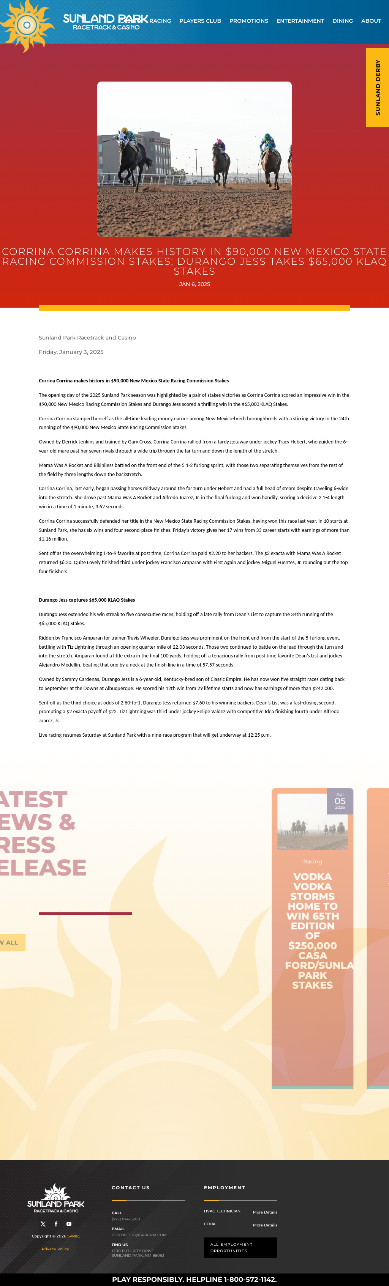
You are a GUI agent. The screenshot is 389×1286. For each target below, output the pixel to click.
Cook (209, 1224)
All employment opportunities (231, 1247)
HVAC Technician (222, 1211)
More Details (265, 1212)
